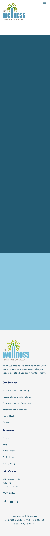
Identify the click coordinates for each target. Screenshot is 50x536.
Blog (5, 444)
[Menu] (44, 3)
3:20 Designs (31, 515)
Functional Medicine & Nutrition (17, 396)
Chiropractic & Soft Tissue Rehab (17, 403)
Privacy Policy (9, 463)
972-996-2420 (9, 492)
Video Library (9, 450)
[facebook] (5, 501)
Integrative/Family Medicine (15, 409)
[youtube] (11, 501)
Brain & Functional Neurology (16, 390)
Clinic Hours (8, 457)
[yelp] (17, 501)
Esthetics (6, 422)
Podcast (6, 438)
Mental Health (9, 415)
